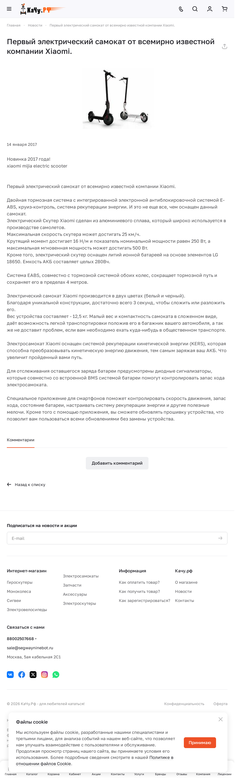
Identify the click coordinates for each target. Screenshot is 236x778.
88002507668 (20, 638)
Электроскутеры (79, 603)
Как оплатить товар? (139, 582)
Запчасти (72, 585)
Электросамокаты (81, 575)
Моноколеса (19, 591)
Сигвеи (14, 600)
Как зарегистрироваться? (144, 600)
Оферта (220, 703)
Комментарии (20, 439)
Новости (183, 591)
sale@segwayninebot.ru (30, 647)
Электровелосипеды (27, 609)
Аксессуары (75, 594)
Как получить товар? (139, 591)
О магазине (186, 582)
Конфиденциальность (184, 703)
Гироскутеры (19, 582)
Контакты (184, 600)
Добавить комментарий (117, 462)
